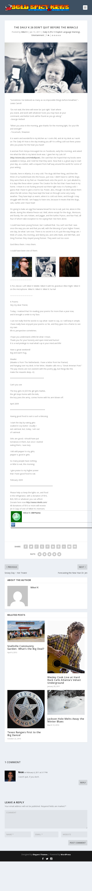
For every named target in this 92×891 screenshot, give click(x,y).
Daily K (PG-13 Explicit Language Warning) (61, 32)
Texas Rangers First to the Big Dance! (24, 734)
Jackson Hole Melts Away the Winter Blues (65, 720)
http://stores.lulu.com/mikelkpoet (25, 157)
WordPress (66, 854)
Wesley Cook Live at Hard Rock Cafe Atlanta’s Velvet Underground (64, 680)
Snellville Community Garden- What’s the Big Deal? (25, 647)
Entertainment (37, 35)
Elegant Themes (40, 854)
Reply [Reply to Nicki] (83, 782)
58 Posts (36, 512)
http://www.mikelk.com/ (36, 502)
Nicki (21, 772)
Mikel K (24, 32)
